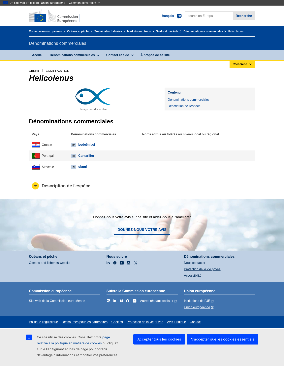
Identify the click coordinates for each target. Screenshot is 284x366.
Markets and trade (139, 31)
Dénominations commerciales (203, 31)
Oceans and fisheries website (50, 262)
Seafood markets (167, 31)
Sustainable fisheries (108, 31)
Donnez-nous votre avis (141, 230)
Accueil (38, 55)
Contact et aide (117, 55)
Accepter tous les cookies (159, 339)
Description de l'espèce (184, 106)
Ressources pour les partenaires (85, 322)
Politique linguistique (43, 322)
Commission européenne (45, 31)
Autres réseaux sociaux (156, 301)
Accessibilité (193, 275)
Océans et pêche (78, 31)
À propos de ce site (155, 55)
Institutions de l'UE (197, 301)
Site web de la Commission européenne (57, 301)
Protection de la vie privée (202, 269)
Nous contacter (194, 262)
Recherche (244, 16)
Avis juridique (176, 322)
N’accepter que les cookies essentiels (222, 339)
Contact (195, 322)
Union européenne (197, 307)
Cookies (117, 322)
